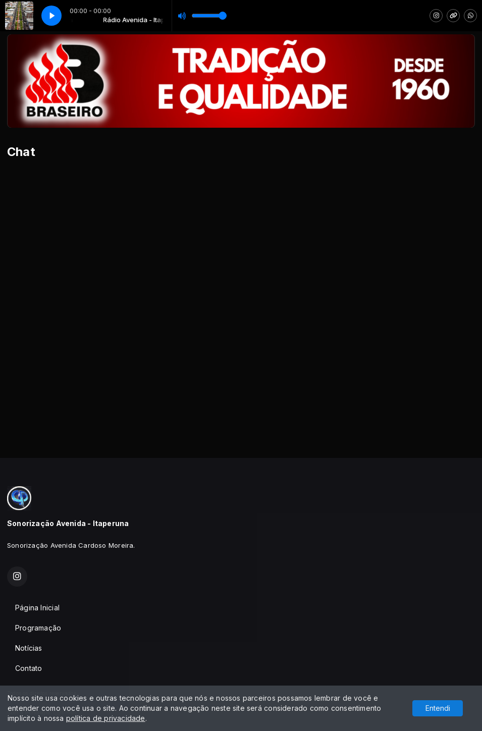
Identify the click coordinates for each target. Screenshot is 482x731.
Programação (38, 627)
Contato (28, 668)
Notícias (28, 648)
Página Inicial (37, 607)
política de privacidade (105, 718)
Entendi (437, 708)
